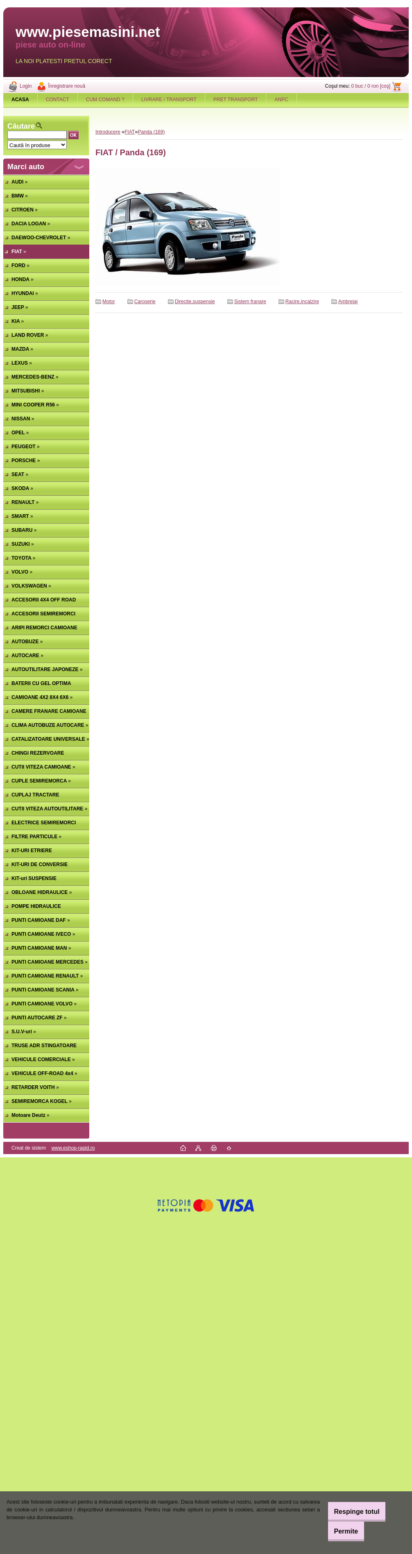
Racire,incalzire (302, 301)
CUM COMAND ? (105, 99)
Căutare (21, 126)
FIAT (130, 132)
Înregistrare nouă (66, 86)
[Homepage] (20, 99)
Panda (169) (151, 132)
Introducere (107, 132)
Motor (108, 301)
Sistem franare (250, 301)
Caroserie (145, 301)
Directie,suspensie (195, 301)
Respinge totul (349, 1511)
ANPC (281, 99)
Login (26, 86)
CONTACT (57, 99)
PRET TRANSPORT (235, 99)
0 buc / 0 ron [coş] (370, 86)
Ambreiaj (348, 301)
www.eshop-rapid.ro (73, 1148)
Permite (339, 1531)
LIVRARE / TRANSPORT (169, 99)
